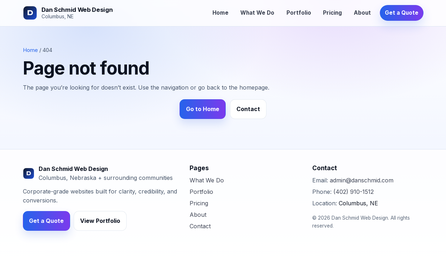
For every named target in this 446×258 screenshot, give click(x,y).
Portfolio (298, 12)
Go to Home (202, 109)
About (362, 12)
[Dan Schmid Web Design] (68, 13)
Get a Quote (401, 12)
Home (220, 12)
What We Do (257, 12)
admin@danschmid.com (361, 180)
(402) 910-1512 (353, 191)
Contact (248, 109)
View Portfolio (100, 220)
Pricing (332, 12)
